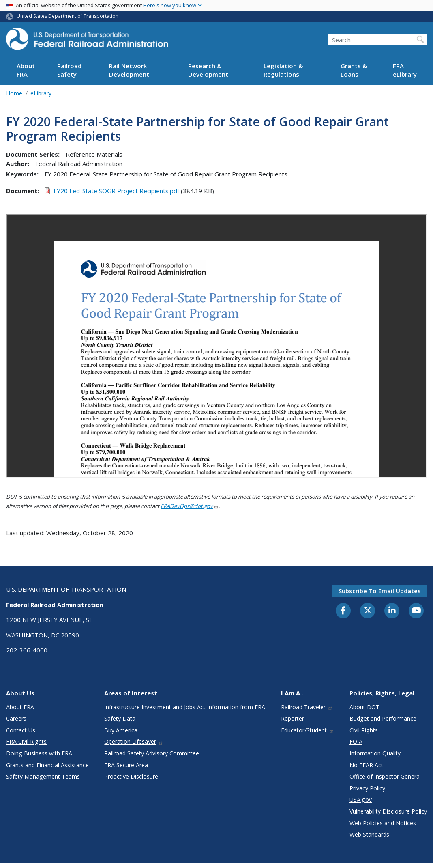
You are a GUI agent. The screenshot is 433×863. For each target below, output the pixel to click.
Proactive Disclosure (131, 776)
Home (14, 93)
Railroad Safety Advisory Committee (151, 753)
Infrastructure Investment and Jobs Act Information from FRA (184, 707)
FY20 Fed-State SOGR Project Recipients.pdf (116, 191)
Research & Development (208, 70)
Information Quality (375, 753)
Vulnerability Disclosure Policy (388, 811)
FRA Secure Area (126, 765)
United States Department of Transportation (67, 16)
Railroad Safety (69, 70)
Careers (16, 718)
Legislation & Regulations (283, 70)
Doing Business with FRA (39, 753)
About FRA (26, 70)
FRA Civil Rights (26, 741)
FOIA (355, 741)
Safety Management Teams (43, 776)
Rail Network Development (129, 70)
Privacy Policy (367, 788)
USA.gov (360, 799)
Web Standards (369, 834)
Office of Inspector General (385, 776)
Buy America (120, 730)
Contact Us (20, 730)
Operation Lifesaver (133, 741)
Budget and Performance (382, 718)
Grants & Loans (354, 70)
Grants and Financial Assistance (47, 765)
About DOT (364, 707)
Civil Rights (363, 730)
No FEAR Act (366, 765)
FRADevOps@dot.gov (190, 506)
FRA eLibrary (405, 70)
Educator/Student (307, 730)
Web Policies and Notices (382, 823)
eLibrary (40, 93)
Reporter (292, 718)
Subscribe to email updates (380, 591)
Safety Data (119, 718)
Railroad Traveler (307, 707)
